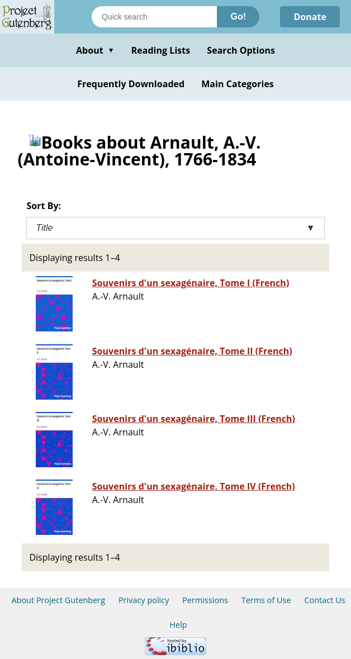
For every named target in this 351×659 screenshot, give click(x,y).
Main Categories (237, 84)
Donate (309, 17)
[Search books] (154, 16)
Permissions (205, 600)
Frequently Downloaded (130, 84)
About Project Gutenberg (58, 600)
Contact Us (324, 600)
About (95, 50)
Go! (238, 16)
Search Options (241, 50)
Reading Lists (161, 50)
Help (178, 624)
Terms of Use (266, 600)
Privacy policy (143, 600)
